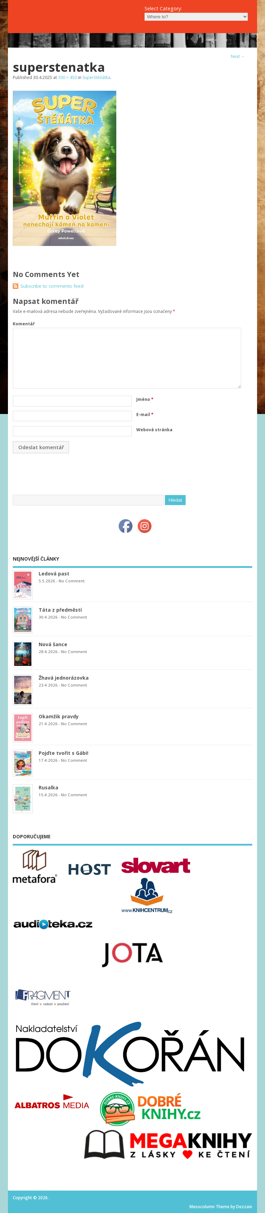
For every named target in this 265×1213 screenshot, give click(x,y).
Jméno (145, 399)
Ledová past (54, 573)
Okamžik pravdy (59, 716)
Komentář (24, 324)
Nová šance (53, 644)
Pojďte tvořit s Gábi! (63, 753)
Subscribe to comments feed (52, 286)
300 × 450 (67, 77)
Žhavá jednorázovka (64, 677)
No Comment (72, 580)
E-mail (145, 414)
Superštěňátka (96, 77)
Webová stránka (154, 430)
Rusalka (48, 787)
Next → (238, 56)
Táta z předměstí (60, 609)
